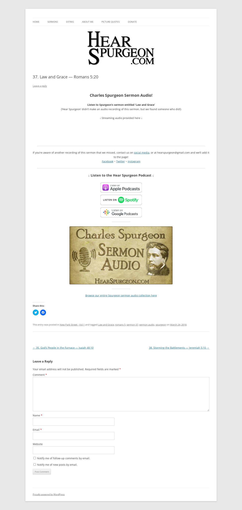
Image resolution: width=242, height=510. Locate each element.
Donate (132, 21)
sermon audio (146, 324)
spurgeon (161, 324)
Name (37, 415)
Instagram (134, 161)
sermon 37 (132, 324)
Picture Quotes (111, 21)
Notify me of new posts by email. (57, 464)
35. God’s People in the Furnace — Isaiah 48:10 (63, 347)
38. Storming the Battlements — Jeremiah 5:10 (179, 347)
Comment (40, 374)
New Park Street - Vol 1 (72, 324)
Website (38, 444)
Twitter (120, 161)
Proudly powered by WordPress (49, 494)
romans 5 (120, 324)
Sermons (52, 21)
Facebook (107, 161)
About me (87, 21)
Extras (70, 21)
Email (37, 429)
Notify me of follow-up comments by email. (63, 458)
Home (36, 21)
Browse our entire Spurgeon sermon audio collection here (121, 295)
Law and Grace (106, 324)
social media (141, 152)
